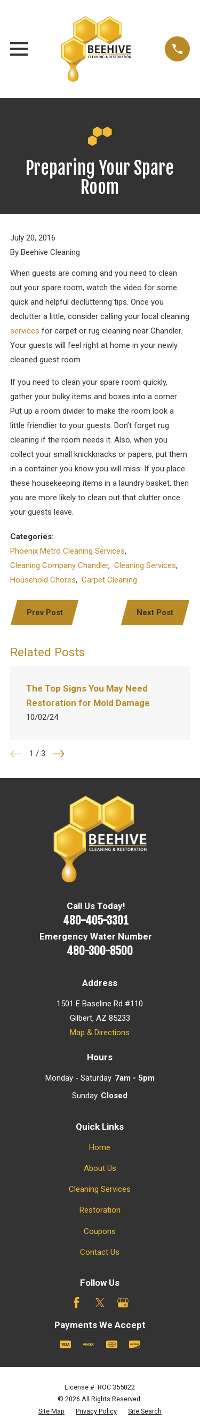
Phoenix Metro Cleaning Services (67, 551)
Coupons (100, 1231)
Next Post (155, 612)
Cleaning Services (145, 565)
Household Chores (43, 580)
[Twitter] (100, 1302)
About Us (100, 1168)
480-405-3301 (96, 920)
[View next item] (59, 753)
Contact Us (99, 1252)
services (24, 331)
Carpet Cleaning (109, 580)
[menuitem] (51, 1412)
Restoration (100, 1210)
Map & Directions (100, 1032)
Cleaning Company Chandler (59, 565)
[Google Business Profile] (123, 1302)
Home (99, 1147)
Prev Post (45, 612)
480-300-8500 (100, 951)
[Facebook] (76, 1302)
